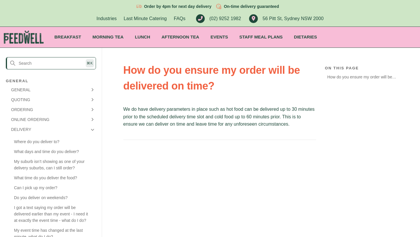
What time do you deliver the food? (45, 177)
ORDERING (22, 109)
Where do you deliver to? (37, 141)
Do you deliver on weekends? (41, 197)
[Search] (51, 63)
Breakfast (68, 36)
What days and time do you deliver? (46, 151)
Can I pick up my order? (35, 187)
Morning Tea (108, 36)
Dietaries (305, 36)
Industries (107, 18)
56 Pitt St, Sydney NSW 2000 (286, 18)
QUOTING (20, 99)
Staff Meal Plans (261, 36)
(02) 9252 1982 (218, 18)
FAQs (180, 18)
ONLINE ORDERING (30, 119)
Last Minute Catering (145, 18)
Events (219, 36)
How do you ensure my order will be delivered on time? (359, 78)
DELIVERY (21, 129)
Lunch (142, 36)
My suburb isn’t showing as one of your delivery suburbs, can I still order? (49, 164)
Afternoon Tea (180, 36)
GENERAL (21, 89)
